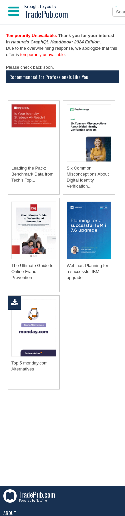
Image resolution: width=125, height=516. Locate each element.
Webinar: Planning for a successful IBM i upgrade (87, 271)
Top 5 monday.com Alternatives (29, 365)
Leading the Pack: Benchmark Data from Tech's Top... (32, 174)
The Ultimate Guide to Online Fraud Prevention (32, 271)
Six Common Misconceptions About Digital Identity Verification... (88, 177)
